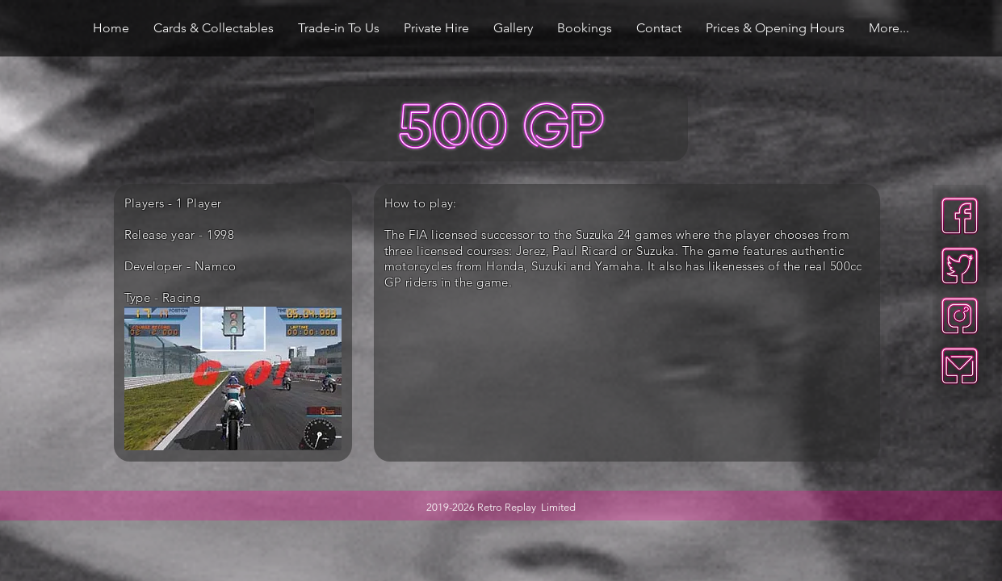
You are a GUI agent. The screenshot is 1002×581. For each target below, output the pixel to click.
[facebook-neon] (960, 216)
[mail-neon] (960, 366)
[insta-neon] (960, 316)
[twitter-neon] (960, 266)
